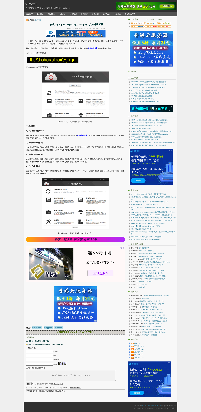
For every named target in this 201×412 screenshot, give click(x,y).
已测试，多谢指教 (145, 282)
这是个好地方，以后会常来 (151, 326)
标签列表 (106, 14)
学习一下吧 (143, 284)
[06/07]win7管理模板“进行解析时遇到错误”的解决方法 (149, 120)
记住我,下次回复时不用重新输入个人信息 (49, 384)
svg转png (48, 328)
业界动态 (62, 14)
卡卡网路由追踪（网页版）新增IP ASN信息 (148, 223)
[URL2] (33, 388)
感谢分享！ (145, 298)
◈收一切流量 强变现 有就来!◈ (75, 239)
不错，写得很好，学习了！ (153, 324)
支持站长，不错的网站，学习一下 (152, 304)
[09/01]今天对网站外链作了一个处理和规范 (145, 101)
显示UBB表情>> (75, 388)
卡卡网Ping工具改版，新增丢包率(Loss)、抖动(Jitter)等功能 (153, 218)
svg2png (58, 328)
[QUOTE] (66, 388)
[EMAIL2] (47, 388)
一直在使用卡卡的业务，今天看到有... (154, 318)
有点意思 (142, 287)
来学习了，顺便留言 (147, 251)
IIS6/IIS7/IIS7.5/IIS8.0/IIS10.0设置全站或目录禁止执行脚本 (153, 212)
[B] (53, 388)
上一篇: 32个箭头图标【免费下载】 (38, 341)
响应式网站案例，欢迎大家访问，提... (157, 262)
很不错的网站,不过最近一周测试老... (154, 332)
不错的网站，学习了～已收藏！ (152, 312)
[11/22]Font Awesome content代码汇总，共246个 (146, 126)
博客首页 (29, 14)
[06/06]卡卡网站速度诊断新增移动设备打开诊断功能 (148, 145)
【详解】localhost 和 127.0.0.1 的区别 (145, 226)
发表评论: (32, 348)
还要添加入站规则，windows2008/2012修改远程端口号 (151, 215)
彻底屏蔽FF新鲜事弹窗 (141, 229)
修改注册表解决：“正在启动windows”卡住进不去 (149, 202)
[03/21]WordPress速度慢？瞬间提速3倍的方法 (146, 140)
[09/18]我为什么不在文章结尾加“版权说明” (145, 93)
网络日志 (40, 14)
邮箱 (54, 355)
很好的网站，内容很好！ (150, 307)
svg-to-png (36, 328)
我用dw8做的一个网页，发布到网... (151, 256)
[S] (61, 388)
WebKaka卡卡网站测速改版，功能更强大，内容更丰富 (151, 220)
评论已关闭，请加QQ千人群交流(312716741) (71, 375)
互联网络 (51, 14)
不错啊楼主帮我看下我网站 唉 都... (154, 279)
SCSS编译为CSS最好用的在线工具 (145, 204)
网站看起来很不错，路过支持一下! (152, 301)
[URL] (28, 388)
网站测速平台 (130, 14)
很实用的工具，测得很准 (148, 335)
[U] (58, 388)
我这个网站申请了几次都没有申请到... (153, 276)
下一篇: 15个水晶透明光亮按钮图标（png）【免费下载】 (45, 344)
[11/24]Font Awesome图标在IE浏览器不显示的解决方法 (149, 123)
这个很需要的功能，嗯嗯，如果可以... (152, 253)
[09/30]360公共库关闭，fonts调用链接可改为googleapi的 (149, 134)
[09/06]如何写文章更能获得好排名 (142, 99)
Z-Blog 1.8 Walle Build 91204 (151, 405)
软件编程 (73, 14)
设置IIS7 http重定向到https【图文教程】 (146, 237)
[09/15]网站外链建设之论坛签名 (141, 96)
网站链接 (56, 359)
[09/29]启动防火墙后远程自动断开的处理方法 (146, 137)
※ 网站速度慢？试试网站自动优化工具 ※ (75, 332)
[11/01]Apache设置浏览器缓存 (141, 128)
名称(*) (55, 351)
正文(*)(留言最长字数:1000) (35, 368)
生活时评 (84, 14)
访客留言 (117, 14)
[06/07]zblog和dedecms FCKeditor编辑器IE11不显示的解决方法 (152, 131)
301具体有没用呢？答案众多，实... (152, 273)
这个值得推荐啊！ (145, 248)
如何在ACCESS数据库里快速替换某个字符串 (148, 194)
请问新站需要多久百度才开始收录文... (154, 315)
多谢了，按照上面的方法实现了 (150, 267)
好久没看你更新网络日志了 (152, 259)
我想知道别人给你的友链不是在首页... (151, 265)
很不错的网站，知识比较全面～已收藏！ (155, 321)
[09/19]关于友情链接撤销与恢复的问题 (144, 90)
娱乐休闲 (95, 14)
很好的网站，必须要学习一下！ (151, 310)
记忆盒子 (32, 4)
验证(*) (55, 364)
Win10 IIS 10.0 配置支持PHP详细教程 (145, 239)
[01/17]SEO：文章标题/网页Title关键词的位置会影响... (149, 82)
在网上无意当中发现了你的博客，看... (154, 329)
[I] (55, 388)
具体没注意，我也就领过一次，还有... (152, 270)
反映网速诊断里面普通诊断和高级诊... (157, 295)
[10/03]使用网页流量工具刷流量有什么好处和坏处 (148, 87)
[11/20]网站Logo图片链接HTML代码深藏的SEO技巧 (148, 85)
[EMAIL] (40, 388)
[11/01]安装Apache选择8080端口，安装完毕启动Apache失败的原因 (153, 142)
